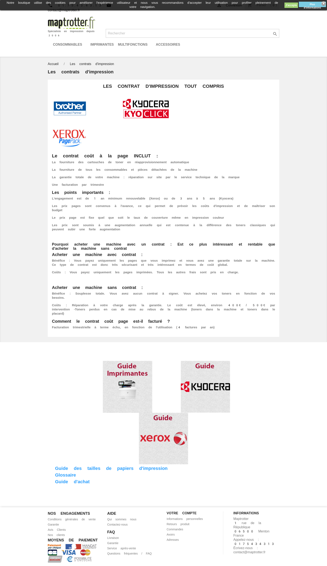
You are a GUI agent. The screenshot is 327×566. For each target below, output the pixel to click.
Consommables (67, 44)
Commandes (175, 529)
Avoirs (171, 534)
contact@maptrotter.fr (249, 552)
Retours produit (178, 524)
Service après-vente (121, 548)
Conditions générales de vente (72, 519)
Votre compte (181, 513)
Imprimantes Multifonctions (118, 44)
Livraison (113, 538)
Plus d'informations (312, 5)
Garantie (53, 524)
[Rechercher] (192, 33)
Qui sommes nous (121, 519)
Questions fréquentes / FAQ (129, 553)
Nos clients (56, 535)
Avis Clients (57, 529)
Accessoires (168, 44)
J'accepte (291, 5)
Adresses (173, 539)
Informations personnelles (185, 519)
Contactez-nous (117, 524)
